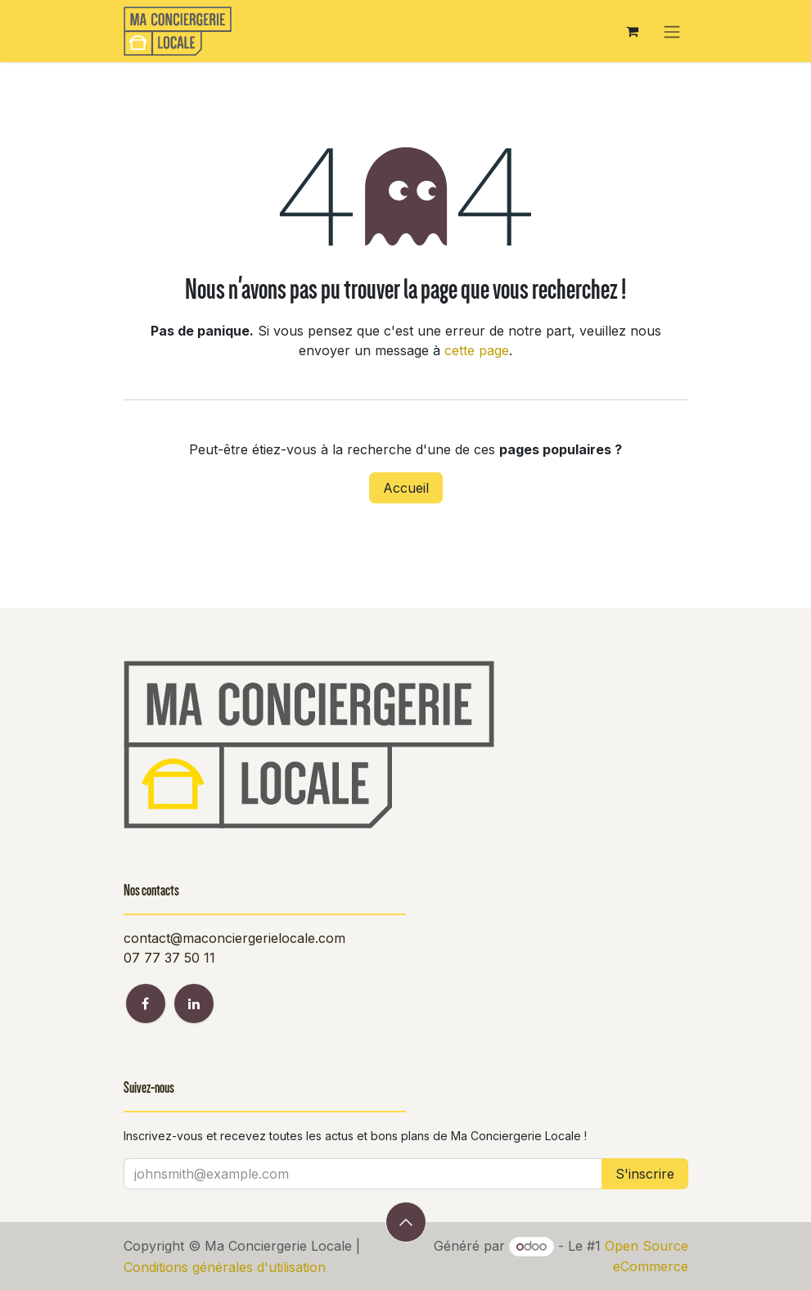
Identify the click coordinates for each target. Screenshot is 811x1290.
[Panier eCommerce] (632, 31)
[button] (405, 1222)
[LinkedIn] (194, 1003)
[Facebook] (145, 1003)
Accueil (406, 488)
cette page (476, 350)
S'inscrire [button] (644, 1174)
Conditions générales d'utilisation (225, 1267)
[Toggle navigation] (672, 30)
